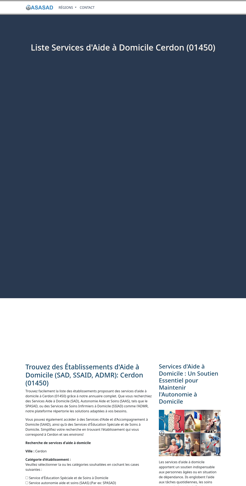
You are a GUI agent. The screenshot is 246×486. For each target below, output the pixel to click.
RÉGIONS (66, 7)
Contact (87, 7)
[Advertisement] (123, 329)
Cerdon (36, 451)
